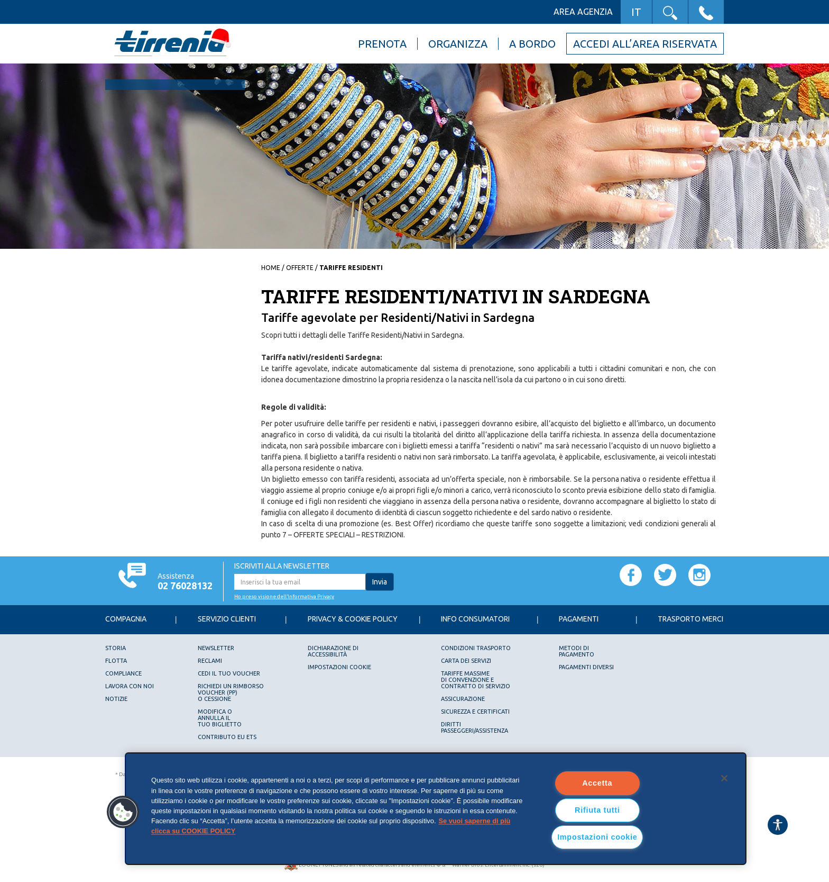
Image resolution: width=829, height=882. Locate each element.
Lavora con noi (129, 686)
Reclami (210, 661)
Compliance (123, 673)
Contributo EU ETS (227, 737)
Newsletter (216, 648)
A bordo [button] (532, 44)
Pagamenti (578, 619)
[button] (670, 12)
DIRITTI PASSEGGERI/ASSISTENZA (474, 727)
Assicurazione (463, 699)
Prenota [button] (382, 44)
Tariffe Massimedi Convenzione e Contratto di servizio (475, 679)
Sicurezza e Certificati (475, 711)
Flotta (116, 661)
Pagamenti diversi (586, 667)
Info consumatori (475, 619)
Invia (379, 582)
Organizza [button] (457, 44)
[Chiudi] (724, 778)
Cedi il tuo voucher (229, 673)
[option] (414, 156)
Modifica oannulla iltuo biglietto (220, 717)
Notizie (116, 699)
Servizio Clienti (227, 619)
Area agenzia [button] (583, 11)
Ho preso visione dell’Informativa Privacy (284, 596)
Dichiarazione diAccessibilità (333, 651)
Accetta (597, 783)
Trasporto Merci (690, 619)
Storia (115, 648)
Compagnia (125, 619)
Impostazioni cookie (339, 667)
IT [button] (636, 12)
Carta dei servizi (466, 661)
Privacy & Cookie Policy (353, 619)
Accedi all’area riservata (645, 44)
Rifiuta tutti (597, 810)
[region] (436, 808)
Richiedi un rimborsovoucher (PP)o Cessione (231, 692)
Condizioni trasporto (476, 648)
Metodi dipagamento (576, 651)
